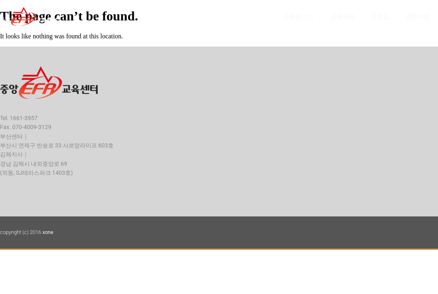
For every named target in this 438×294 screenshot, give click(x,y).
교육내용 (342, 16)
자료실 (380, 16)
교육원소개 (298, 16)
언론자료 (417, 16)
